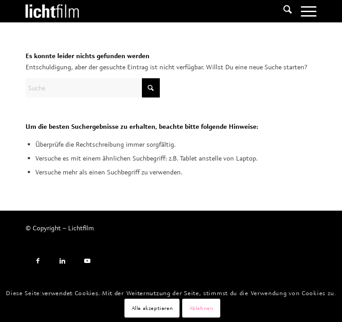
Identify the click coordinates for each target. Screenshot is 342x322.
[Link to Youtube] (87, 261)
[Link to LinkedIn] (62, 261)
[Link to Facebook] (38, 261)
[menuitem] (283, 11)
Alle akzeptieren (152, 308)
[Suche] (283, 11)
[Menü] (304, 11)
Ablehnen (201, 308)
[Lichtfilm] (142, 11)
